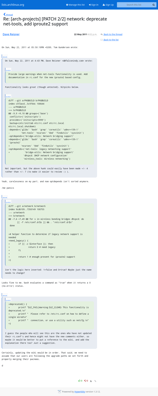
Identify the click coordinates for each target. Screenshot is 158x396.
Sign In (93, 4)
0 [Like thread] (81, 380)
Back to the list (109, 39)
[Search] (153, 4)
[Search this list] (134, 4)
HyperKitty (79, 391)
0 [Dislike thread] (86, 380)
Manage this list (75, 4)
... (5, 56)
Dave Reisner (11, 34)
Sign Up (108, 4)
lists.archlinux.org (13, 5)
